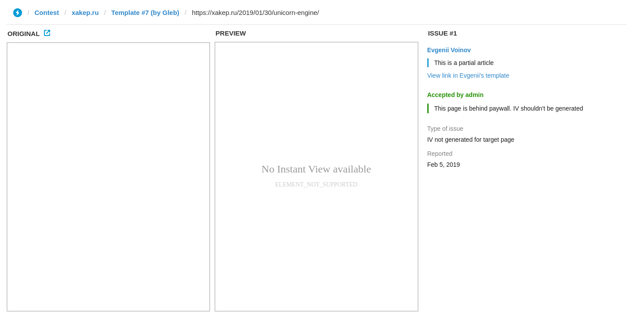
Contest (47, 12)
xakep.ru (85, 12)
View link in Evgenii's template (468, 75)
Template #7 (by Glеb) (145, 12)
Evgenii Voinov (449, 50)
